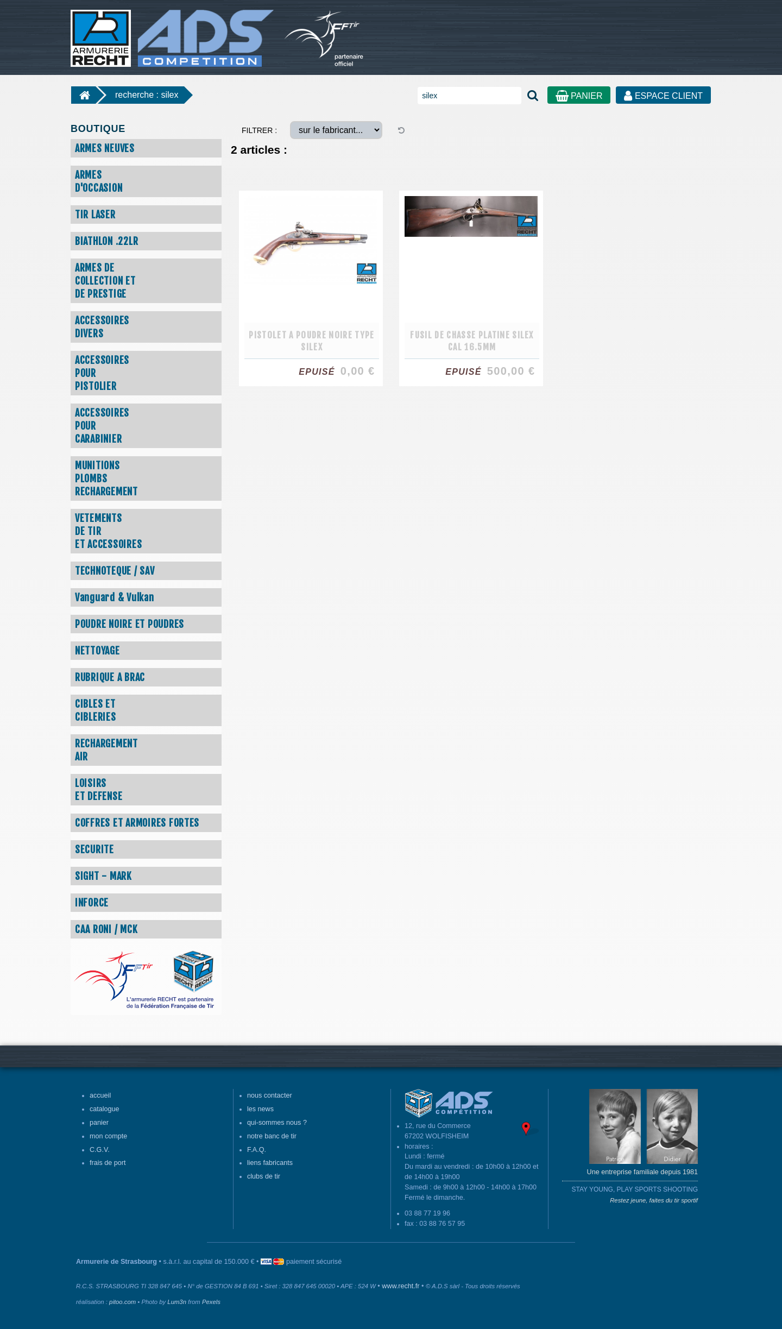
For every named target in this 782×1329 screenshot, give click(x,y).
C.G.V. (100, 1150)
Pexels (211, 1302)
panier (99, 1122)
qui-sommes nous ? (277, 1122)
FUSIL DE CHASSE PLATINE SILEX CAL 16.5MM (472, 341)
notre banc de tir (272, 1136)
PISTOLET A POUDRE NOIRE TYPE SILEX (311, 341)
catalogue (104, 1109)
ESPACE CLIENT (663, 95)
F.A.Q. (256, 1150)
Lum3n (176, 1302)
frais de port (108, 1163)
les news (260, 1109)
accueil (100, 1095)
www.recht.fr (400, 1286)
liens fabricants (270, 1163)
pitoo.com (122, 1302)
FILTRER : (259, 130)
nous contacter (269, 1095)
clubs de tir (263, 1176)
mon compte (108, 1136)
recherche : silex (147, 94)
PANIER (579, 95)
